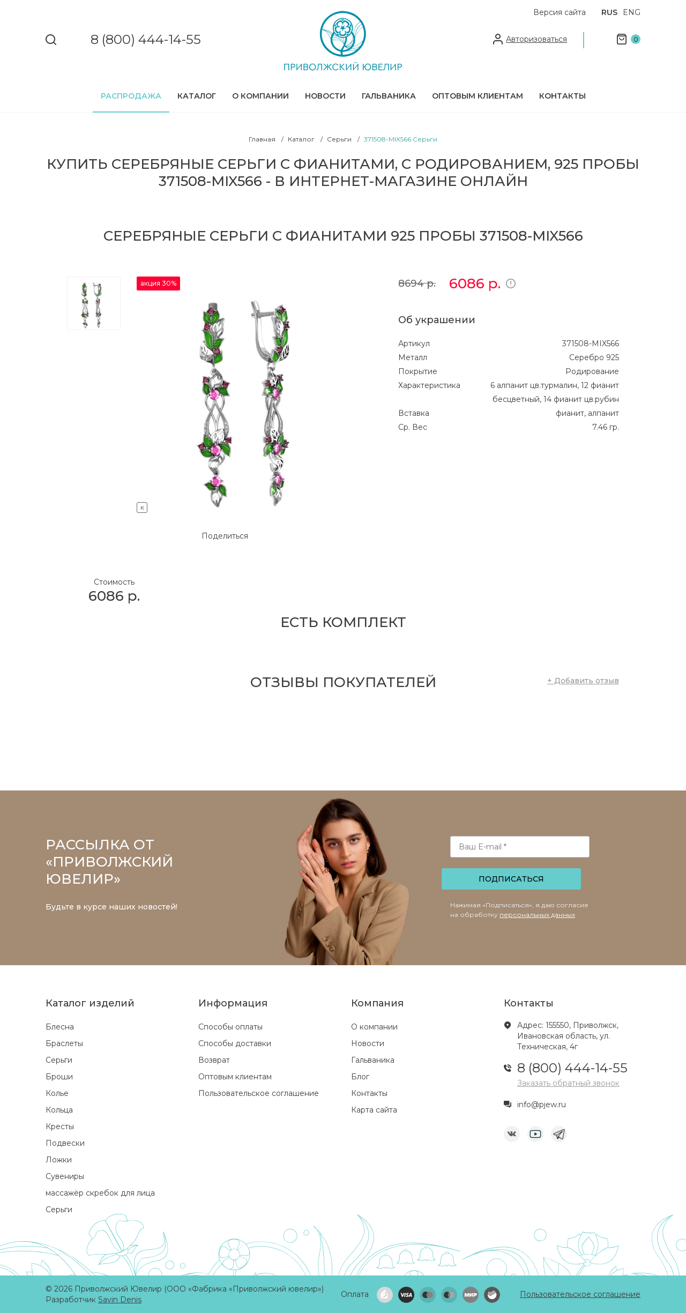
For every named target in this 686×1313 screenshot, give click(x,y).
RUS (609, 12)
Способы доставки (234, 1043)
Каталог (196, 96)
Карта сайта (374, 1110)
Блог (360, 1076)
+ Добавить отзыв (583, 680)
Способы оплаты (230, 1027)
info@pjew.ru (541, 1104)
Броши (59, 1076)
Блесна (60, 1027)
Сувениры (65, 1176)
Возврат (214, 1060)
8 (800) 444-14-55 (146, 40)
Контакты (562, 96)
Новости (325, 96)
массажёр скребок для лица (100, 1193)
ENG (631, 12)
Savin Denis (119, 1299)
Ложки (59, 1160)
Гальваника (389, 96)
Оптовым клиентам (477, 96)
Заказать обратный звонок (568, 1083)
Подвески (65, 1143)
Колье (57, 1093)
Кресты (60, 1126)
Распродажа (131, 96)
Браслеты (64, 1043)
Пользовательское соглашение (258, 1093)
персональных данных (537, 915)
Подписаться (511, 879)
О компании (260, 96)
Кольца (59, 1110)
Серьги (59, 1060)
